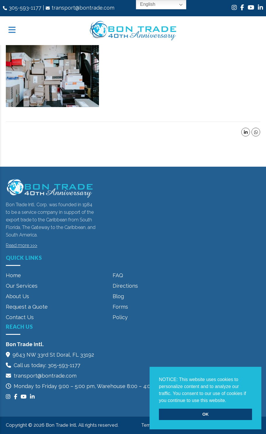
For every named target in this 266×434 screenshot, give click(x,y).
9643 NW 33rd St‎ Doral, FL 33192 (53, 355)
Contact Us (20, 317)
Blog (118, 296)
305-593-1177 (25, 8)
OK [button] (205, 414)
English (143, 4)
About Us (17, 296)
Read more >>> (21, 245)
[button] (228, 401)
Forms (120, 307)
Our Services (22, 286)
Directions (125, 286)
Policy (120, 317)
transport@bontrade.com (83, 8)
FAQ (118, 275)
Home (13, 275)
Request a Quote (27, 307)
